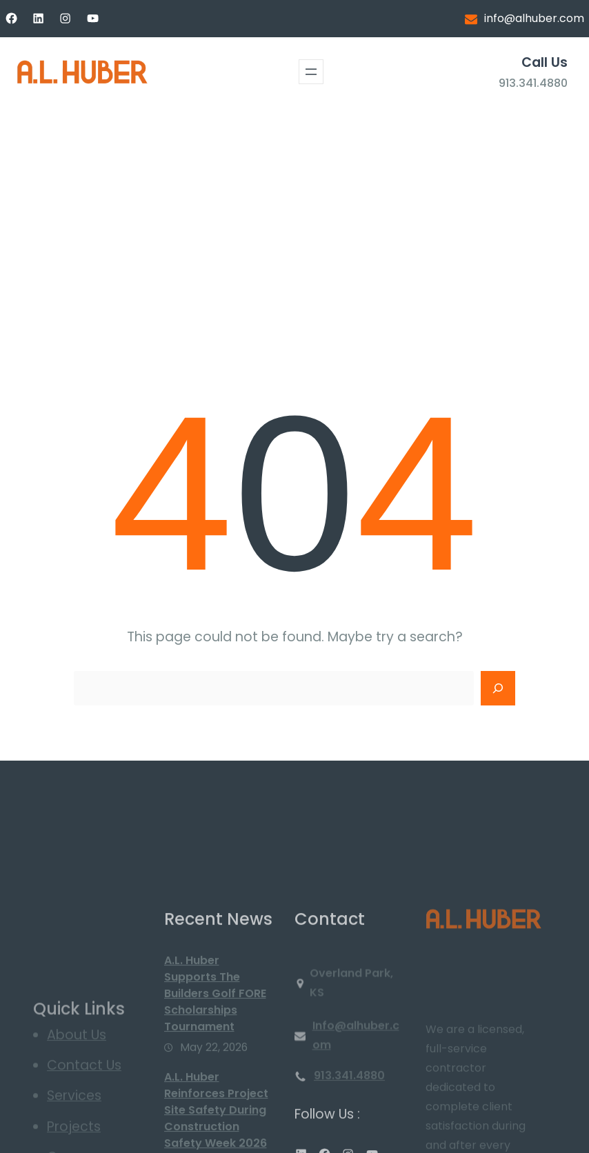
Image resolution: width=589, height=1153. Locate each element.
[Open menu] (311, 71)
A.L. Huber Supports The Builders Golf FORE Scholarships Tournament (215, 1066)
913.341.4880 (533, 83)
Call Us (544, 62)
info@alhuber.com (534, 18)
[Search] (498, 688)
